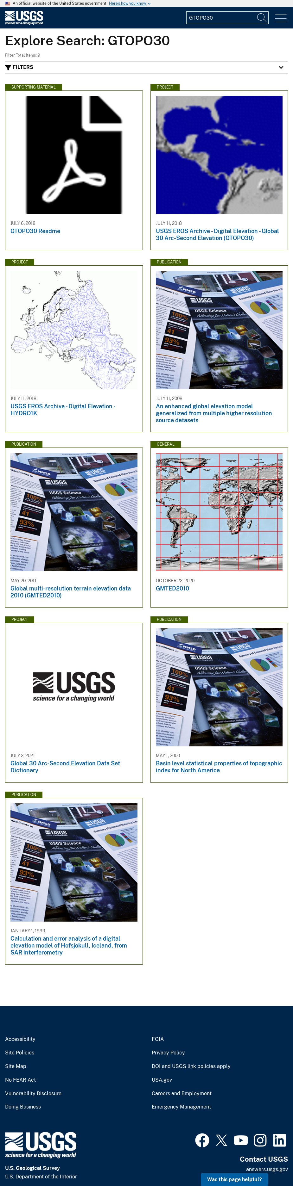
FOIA (158, 1039)
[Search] (262, 17)
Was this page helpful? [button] (234, 1180)
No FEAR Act (20, 1080)
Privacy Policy (168, 1053)
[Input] (227, 17)
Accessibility (20, 1039)
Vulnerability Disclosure (33, 1093)
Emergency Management (181, 1107)
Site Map (15, 1066)
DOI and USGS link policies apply (191, 1066)
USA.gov (162, 1080)
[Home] (24, 23)
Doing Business (23, 1107)
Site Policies (19, 1053)
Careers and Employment (182, 1093)
